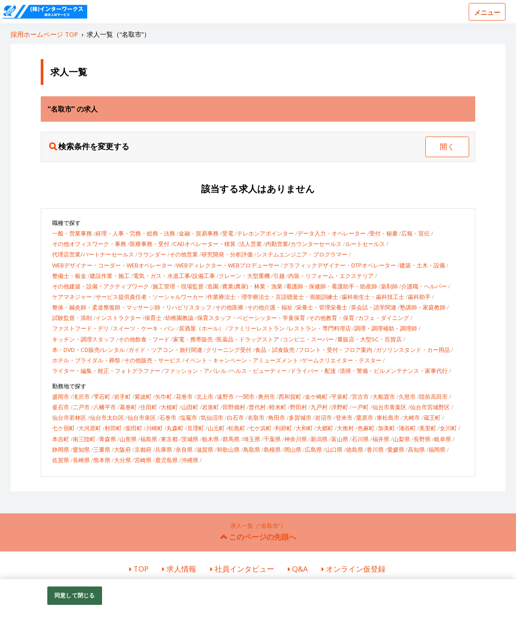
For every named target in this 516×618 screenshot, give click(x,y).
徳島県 (354, 449)
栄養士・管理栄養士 (321, 307)
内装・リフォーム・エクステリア (331, 276)
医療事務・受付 (150, 244)
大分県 (122, 460)
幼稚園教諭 (179, 318)
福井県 (380, 439)
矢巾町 (163, 396)
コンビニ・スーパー (308, 339)
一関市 (245, 396)
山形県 (128, 439)
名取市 (256, 417)
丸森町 (175, 428)
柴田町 (133, 428)
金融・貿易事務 (199, 233)
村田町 (113, 428)
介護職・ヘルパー (424, 286)
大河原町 (89, 428)
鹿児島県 (166, 460)
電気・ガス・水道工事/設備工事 (174, 276)
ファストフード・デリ (80, 328)
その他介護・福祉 (270, 307)
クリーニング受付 (228, 350)
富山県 (339, 439)
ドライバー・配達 (313, 371)
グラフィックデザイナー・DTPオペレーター (339, 265)
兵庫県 (163, 449)
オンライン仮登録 (355, 569)
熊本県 (101, 460)
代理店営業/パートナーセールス (93, 254)
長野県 (422, 439)
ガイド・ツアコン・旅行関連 (165, 350)
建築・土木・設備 (422, 265)
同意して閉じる (74, 595)
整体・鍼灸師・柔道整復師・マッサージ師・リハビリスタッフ (132, 307)
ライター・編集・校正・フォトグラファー (106, 371)
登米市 (344, 417)
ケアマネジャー (72, 297)
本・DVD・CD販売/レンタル (88, 350)
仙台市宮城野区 (430, 407)
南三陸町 (84, 439)
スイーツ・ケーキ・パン (144, 328)
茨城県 (189, 439)
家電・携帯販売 (193, 339)
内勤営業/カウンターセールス (303, 244)
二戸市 (81, 407)
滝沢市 (81, 396)
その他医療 (229, 307)
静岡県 (60, 449)
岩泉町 (210, 407)
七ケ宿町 (63, 428)
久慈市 (407, 396)
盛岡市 (60, 396)
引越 (279, 276)
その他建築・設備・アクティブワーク (100, 286)
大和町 (304, 428)
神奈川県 (295, 439)
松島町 (236, 428)
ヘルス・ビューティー (258, 371)
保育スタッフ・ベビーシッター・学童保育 (251, 318)
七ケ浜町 (260, 428)
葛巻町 (128, 407)
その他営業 (184, 254)
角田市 (276, 417)
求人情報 (181, 569)
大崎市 (411, 417)
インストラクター (118, 318)
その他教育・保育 (331, 318)
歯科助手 (419, 297)
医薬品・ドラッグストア (247, 339)
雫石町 (101, 396)
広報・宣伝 (415, 233)
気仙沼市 (212, 417)
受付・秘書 (383, 233)
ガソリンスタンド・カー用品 (413, 350)
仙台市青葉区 (389, 407)
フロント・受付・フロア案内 (335, 350)
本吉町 (60, 439)
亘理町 (195, 428)
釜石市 (60, 407)
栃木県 (210, 439)
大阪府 (122, 449)
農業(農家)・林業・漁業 (252, 286)
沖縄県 (189, 460)
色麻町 (366, 428)
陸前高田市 (433, 396)
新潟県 (319, 439)
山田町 (189, 407)
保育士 (153, 318)
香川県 (375, 449)
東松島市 (388, 417)
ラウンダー (152, 254)
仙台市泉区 (141, 417)
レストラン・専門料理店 (319, 328)
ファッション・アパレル (195, 371)
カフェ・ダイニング (383, 318)
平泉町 (339, 396)
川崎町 (154, 428)
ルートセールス (365, 244)
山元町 (216, 428)
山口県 (334, 449)
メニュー (487, 12)
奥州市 (266, 396)
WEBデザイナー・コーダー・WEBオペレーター (112, 265)
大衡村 (345, 428)
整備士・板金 (69, 276)
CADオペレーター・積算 (204, 244)
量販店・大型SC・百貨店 (369, 339)
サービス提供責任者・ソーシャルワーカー (149, 297)
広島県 (313, 449)
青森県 (107, 439)
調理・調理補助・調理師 (385, 328)
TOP (141, 569)
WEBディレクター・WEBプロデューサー (227, 265)
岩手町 (122, 396)
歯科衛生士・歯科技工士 (373, 297)
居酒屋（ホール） (201, 328)
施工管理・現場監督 (178, 286)
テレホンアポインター (265, 233)
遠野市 (225, 396)
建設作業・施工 (110, 276)
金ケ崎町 (316, 396)
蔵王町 (432, 417)
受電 (227, 233)
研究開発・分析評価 (227, 254)
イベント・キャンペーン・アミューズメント (241, 360)
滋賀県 (204, 449)
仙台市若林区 (69, 417)
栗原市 (364, 417)
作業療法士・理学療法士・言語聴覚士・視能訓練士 (272, 297)
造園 (213, 286)
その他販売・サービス (152, 360)
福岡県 (436, 449)
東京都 (169, 439)
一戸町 (360, 407)
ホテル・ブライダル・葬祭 (86, 360)
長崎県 (81, 460)
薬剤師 (389, 286)
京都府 (143, 449)
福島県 (148, 439)
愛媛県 (395, 449)
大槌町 (169, 407)
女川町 (448, 428)
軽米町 (277, 407)
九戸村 (319, 407)
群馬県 (231, 439)
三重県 (101, 449)
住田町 (148, 407)
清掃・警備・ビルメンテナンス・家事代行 (393, 371)
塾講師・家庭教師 (422, 307)
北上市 (204, 396)
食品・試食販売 (275, 350)
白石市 (235, 417)
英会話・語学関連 (373, 307)
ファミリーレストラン (256, 328)
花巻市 (184, 396)
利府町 (283, 428)
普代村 (257, 407)
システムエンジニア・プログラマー (301, 254)
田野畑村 (234, 407)
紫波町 (143, 396)
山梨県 (401, 439)
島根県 (272, 449)
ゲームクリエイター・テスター (342, 360)
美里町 (427, 428)
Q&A (300, 569)
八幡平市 (104, 407)
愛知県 (81, 449)
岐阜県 (442, 439)
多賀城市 (300, 417)
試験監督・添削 (72, 318)
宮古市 (360, 396)
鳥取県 (251, 449)
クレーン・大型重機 (244, 276)
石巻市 (168, 417)
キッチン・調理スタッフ (83, 339)
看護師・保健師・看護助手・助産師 (331, 286)
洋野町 (339, 407)
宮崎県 (143, 460)
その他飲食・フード (144, 339)
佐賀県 (60, 460)
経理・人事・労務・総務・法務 (135, 233)
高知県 (416, 449)
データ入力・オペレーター (331, 233)
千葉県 (272, 439)
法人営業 (250, 244)
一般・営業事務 (72, 233)
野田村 (298, 407)
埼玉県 (251, 439)
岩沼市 (323, 417)
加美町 (386, 428)
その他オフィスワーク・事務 (89, 244)
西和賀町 (290, 396)
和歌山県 (228, 449)
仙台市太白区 (107, 417)
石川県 (360, 439)
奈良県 (184, 449)
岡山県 (292, 449)
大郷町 (324, 428)
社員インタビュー (244, 569)
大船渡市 (383, 396)
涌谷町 (407, 428)
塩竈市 (188, 417)
